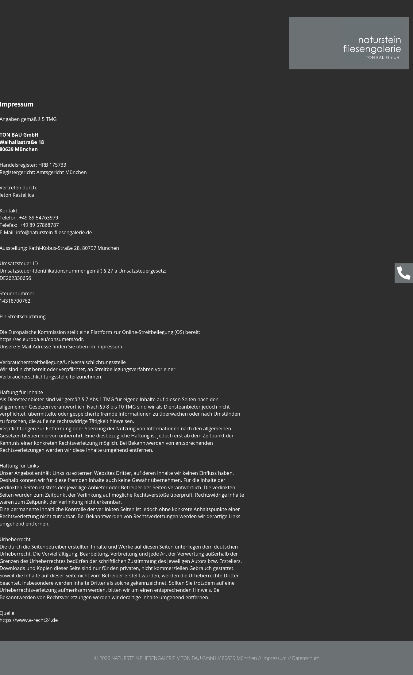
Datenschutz (305, 658)
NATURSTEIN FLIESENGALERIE (143, 658)
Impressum (274, 658)
